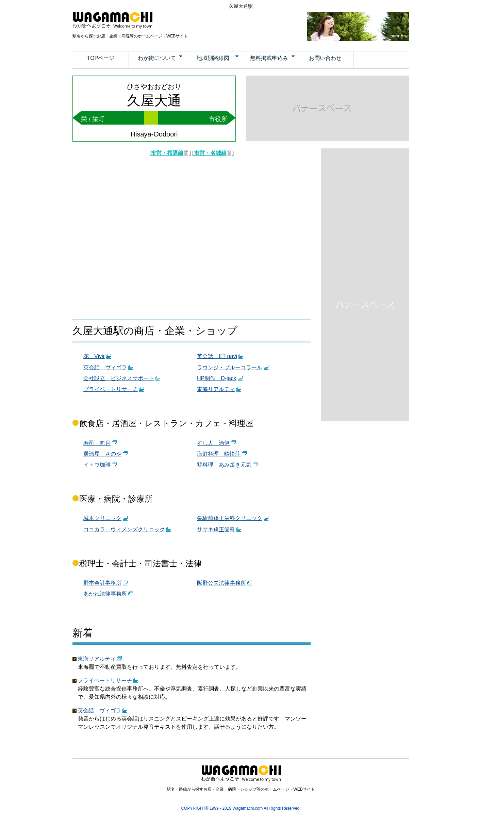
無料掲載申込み (272, 58)
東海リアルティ (216, 389)
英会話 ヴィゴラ (105, 367)
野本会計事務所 (102, 583)
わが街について (160, 58)
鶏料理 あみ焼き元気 (224, 465)
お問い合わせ (325, 58)
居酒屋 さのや (102, 454)
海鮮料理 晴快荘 (219, 454)
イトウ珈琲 (97, 465)
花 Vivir (94, 356)
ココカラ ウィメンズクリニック (124, 529)
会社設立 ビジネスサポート (118, 378)
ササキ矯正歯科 (216, 529)
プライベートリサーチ (110, 389)
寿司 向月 (97, 443)
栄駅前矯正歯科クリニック (229, 518)
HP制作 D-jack (216, 378)
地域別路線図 (218, 58)
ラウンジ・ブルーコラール (229, 367)
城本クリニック (102, 518)
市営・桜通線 (167, 153)
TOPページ (101, 58)
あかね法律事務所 (105, 594)
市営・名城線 (210, 153)
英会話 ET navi (217, 356)
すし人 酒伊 (213, 443)
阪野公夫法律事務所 (221, 583)
